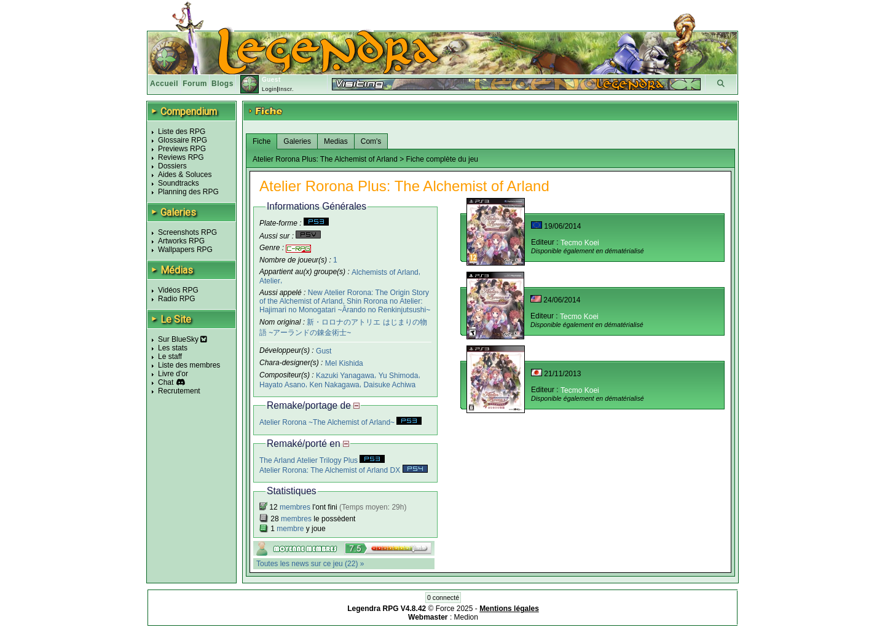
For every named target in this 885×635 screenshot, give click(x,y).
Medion (466, 617)
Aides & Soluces (184, 174)
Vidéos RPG (178, 290)
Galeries (297, 141)
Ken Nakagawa (334, 384)
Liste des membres (189, 365)
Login (269, 89)
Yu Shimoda (399, 375)
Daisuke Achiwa (389, 384)
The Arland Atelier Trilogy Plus (322, 460)
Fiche (261, 141)
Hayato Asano (282, 384)
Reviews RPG (181, 157)
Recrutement (179, 391)
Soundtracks (178, 183)
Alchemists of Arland (385, 271)
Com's (371, 141)
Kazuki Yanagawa (345, 375)
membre (290, 528)
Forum (195, 83)
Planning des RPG (188, 191)
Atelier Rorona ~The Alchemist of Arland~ (340, 422)
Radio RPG (176, 298)
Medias (336, 141)
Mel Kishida (344, 363)
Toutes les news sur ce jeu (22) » (310, 563)
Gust (323, 351)
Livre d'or (173, 373)
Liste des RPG (181, 131)
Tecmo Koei (579, 243)
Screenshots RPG (187, 232)
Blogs (222, 83)
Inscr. (286, 89)
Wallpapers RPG (185, 249)
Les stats (172, 348)
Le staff (170, 356)
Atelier (269, 281)
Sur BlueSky (182, 339)
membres (295, 507)
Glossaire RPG (182, 140)
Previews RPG (182, 148)
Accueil (164, 83)
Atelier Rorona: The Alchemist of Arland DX (343, 470)
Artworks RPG (181, 241)
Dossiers (172, 166)
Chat (165, 382)
